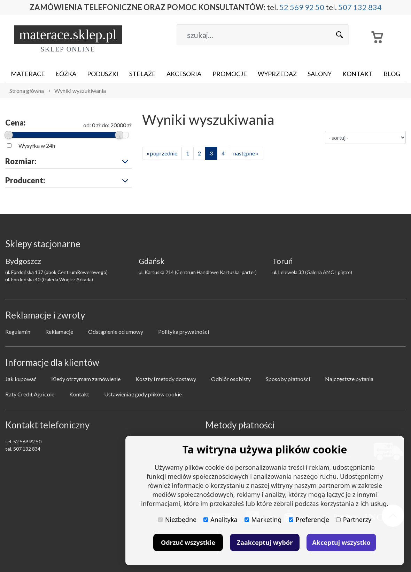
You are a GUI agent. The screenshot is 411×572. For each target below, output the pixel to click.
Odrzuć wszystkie (188, 542)
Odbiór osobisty (231, 379)
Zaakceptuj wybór (265, 542)
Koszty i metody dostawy (165, 379)
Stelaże (142, 74)
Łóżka (66, 74)
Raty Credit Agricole (29, 394)
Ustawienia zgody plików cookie (143, 394)
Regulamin (17, 331)
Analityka (220, 519)
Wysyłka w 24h (36, 145)
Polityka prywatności (183, 331)
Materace (28, 74)
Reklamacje (59, 331)
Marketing (263, 519)
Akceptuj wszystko (341, 542)
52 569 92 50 (301, 7)
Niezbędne (177, 519)
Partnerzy (353, 519)
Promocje (229, 74)
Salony (320, 74)
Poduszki (102, 74)
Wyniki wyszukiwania (80, 90)
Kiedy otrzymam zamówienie (86, 379)
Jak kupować (20, 379)
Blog (391, 74)
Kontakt (357, 74)
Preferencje (309, 519)
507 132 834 (360, 7)
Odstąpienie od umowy (115, 331)
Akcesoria (183, 74)
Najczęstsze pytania (349, 379)
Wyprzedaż (277, 74)
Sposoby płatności (288, 379)
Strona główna (26, 90)
